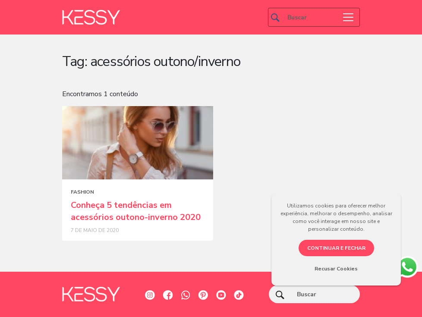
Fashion (82, 191)
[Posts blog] (137, 142)
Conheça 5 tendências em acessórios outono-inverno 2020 (136, 211)
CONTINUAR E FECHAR (336, 248)
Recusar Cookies (336, 268)
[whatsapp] (407, 265)
